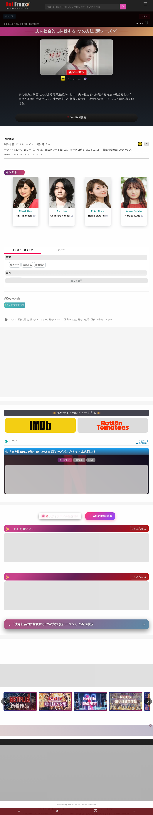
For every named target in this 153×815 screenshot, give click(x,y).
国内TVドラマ (55, 319)
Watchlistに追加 (100, 516)
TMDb (70, 805)
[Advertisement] (76, 362)
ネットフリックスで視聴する (76, 118)
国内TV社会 (70, 319)
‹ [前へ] (5, 701)
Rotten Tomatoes (88, 805)
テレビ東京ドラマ (15, 305)
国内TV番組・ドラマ (101, 319)
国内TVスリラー (38, 319)
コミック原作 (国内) (19, 319)
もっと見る (139, 528)
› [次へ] (148, 701)
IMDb (77, 805)
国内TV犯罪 (84, 319)
